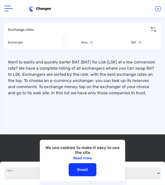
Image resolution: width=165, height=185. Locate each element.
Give (10, 170)
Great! (82, 170)
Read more (82, 158)
